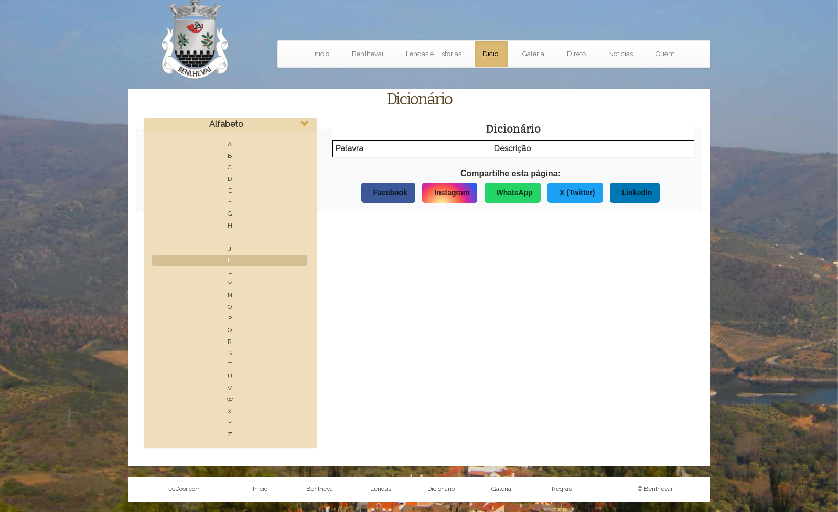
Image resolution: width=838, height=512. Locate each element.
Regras (562, 489)
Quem (665, 54)
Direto (576, 54)
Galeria (533, 54)
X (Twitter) (577, 192)
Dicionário (441, 489)
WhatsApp (515, 192)
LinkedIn (637, 192)
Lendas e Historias (433, 54)
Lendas (380, 489)
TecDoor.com (183, 489)
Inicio (321, 54)
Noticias (620, 54)
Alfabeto (226, 124)
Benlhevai (367, 54)
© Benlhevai (655, 489)
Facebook (390, 192)
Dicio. (491, 54)
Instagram (451, 192)
